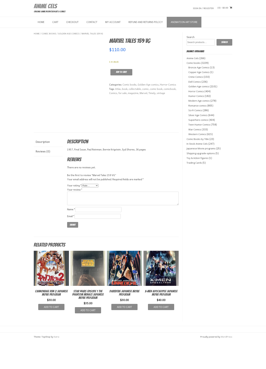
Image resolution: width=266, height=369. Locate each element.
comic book (156, 89)
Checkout (72, 22)
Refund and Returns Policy (145, 22)
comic (145, 89)
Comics (113, 93)
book (124, 89)
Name (71, 237)
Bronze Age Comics (198, 67)
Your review (74, 217)
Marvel (143, 93)
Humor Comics (196, 96)
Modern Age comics (199, 100)
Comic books (49, 33)
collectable (135, 89)
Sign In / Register (203, 8)
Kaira (56, 364)
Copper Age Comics (199, 72)
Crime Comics (195, 76)
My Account (113, 22)
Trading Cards (194, 162)
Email (71, 244)
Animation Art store (184, 22)
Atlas (118, 89)
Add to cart (121, 72)
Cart (55, 22)
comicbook (170, 89)
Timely (152, 93)
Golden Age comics (69, 33)
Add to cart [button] (51, 335)
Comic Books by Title (198, 139)
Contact (91, 22)
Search (191, 37)
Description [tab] (43, 169)
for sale (122, 93)
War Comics (194, 129)
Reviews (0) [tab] (43, 179)
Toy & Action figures (197, 158)
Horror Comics (168, 84)
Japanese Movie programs (201, 148)
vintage (161, 93)
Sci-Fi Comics (195, 110)
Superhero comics (198, 119)
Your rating (74, 213)
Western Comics (197, 134)
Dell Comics (194, 81)
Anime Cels (45, 6)
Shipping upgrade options (201, 153)
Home (41, 22)
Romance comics (197, 105)
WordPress (226, 364)
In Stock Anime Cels (197, 143)
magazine (133, 93)
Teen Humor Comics (199, 124)
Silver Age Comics (198, 115)
